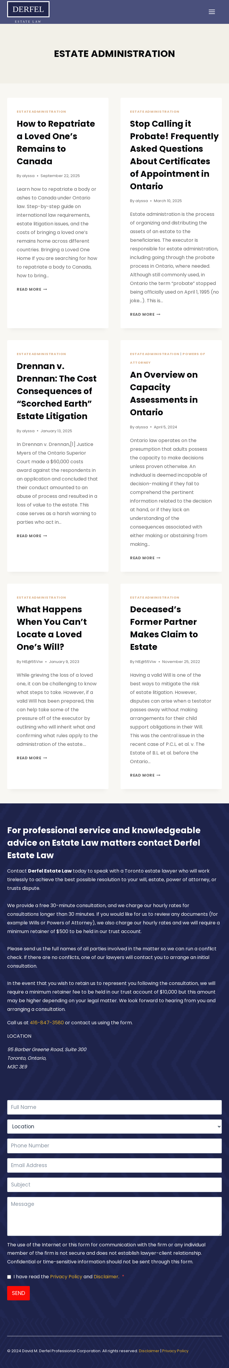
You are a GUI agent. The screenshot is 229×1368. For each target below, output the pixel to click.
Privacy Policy (66, 1276)
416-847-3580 (47, 1022)
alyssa (28, 175)
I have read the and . (68, 1276)
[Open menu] (214, 15)
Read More (32, 289)
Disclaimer (106, 1276)
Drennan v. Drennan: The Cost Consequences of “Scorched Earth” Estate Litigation (57, 391)
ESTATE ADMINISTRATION (41, 111)
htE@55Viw (32, 661)
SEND (18, 1293)
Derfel (28, 9)
